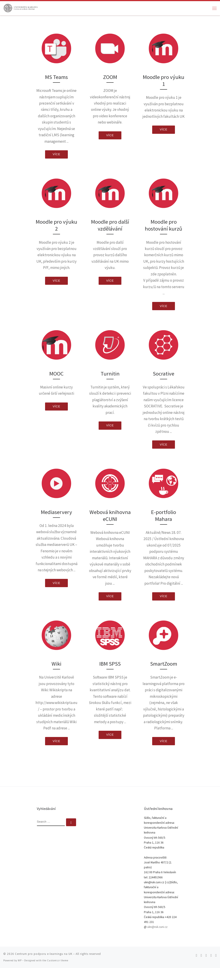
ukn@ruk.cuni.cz (157, 927)
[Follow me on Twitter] (201, 955)
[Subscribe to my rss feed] (196, 955)
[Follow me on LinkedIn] (216, 955)
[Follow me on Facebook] (206, 955)
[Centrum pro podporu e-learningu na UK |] (20, 7)
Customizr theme (57, 960)
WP (20, 960)
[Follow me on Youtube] (211, 955)
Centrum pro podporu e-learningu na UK (43, 954)
